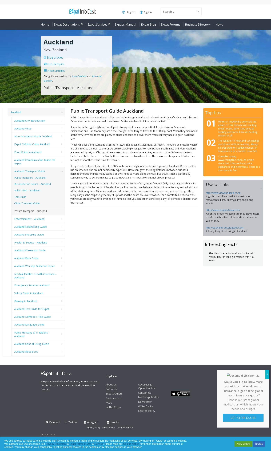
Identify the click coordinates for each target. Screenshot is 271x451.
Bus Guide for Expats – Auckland (32, 184)
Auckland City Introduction (29, 120)
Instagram (91, 422)
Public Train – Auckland (27, 190)
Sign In (146, 12)
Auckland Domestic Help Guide (32, 316)
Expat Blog (148, 24)
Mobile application (149, 397)
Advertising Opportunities (146, 386)
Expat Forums (170, 24)
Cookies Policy (146, 410)
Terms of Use (108, 427)
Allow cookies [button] (243, 444)
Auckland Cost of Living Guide (31, 344)
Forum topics (54, 64)
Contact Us (144, 392)
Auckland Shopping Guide (29, 234)
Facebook (55, 422)
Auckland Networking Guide (30, 226)
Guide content (114, 398)
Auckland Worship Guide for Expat (34, 266)
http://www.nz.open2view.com (223, 210)
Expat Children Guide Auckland (32, 144)
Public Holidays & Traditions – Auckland (32, 334)
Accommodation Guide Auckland (33, 136)
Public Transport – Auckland (30, 177)
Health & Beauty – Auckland (30, 242)
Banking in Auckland (25, 301)
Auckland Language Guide (29, 324)
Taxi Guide (20, 196)
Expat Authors (114, 393)
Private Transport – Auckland (30, 211)
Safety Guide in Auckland (28, 293)
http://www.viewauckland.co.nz (223, 192)
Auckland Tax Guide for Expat (31, 309)
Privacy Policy (93, 427)
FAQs (109, 402)
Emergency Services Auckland (32, 285)
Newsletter (145, 401)
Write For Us (145, 406)
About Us (111, 384)
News (219, 24)
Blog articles (53, 57)
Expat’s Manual (125, 24)
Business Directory (198, 24)
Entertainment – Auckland (29, 219)
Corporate (112, 389)
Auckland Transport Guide (29, 171)
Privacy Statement (56, 443)
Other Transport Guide (27, 203)
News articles (54, 71)
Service (99, 443)
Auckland (16, 112)
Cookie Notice (131, 443)
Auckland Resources (26, 351)
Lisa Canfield (79, 76)
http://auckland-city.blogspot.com (224, 227)
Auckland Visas (22, 128)
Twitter (72, 422)
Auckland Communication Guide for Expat (34, 161)
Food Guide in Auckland (28, 152)
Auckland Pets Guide (26, 258)
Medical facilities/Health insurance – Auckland (35, 275)
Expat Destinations (67, 24)
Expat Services (97, 24)
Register (129, 12)
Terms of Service (125, 427)
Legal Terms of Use (80, 443)
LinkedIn (113, 422)
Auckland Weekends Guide (30, 250)
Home (45, 24)
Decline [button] (259, 444)
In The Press (113, 407)
